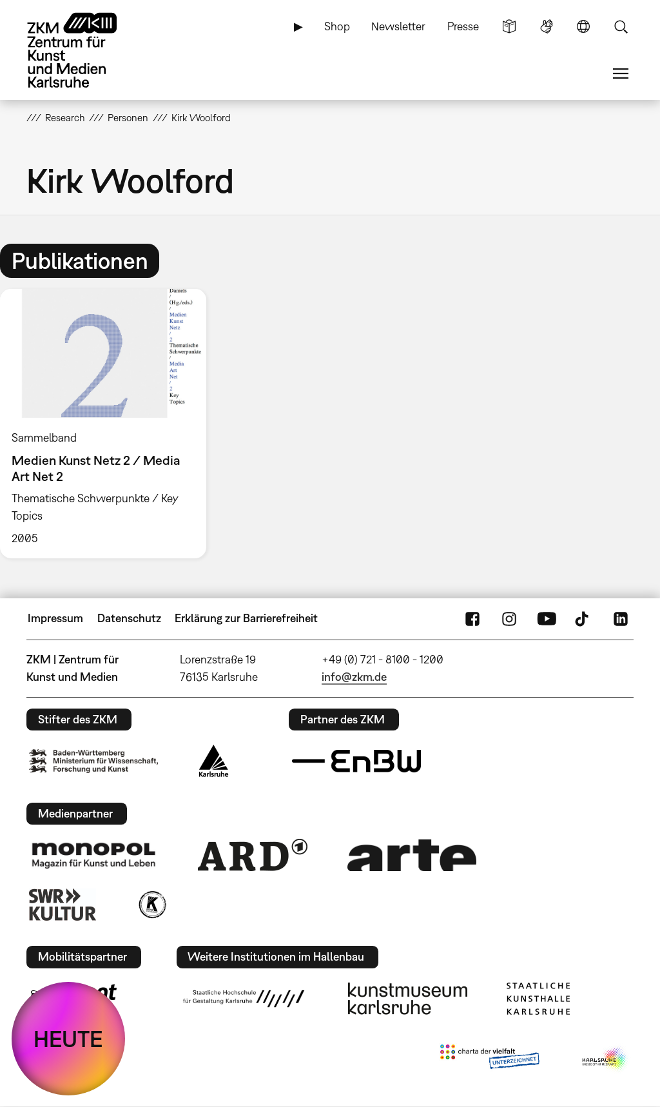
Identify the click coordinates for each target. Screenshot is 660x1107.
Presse (463, 26)
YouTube (546, 618)
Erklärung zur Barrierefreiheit (246, 618)
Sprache (583, 26)
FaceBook (472, 618)
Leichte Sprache (509, 26)
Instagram (509, 618)
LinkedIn (621, 618)
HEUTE (68, 1039)
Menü (621, 73)
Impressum (55, 618)
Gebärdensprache (546, 26)
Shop (337, 26)
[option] (109, 423)
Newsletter (398, 26)
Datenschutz (129, 618)
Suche (621, 26)
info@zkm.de (354, 676)
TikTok (583, 618)
